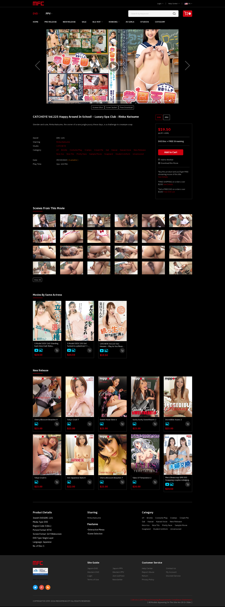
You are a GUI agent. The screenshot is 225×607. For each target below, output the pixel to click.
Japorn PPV (118, 569)
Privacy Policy (148, 582)
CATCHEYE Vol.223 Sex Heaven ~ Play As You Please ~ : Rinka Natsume (112, 345)
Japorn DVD (92, 569)
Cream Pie (92, 150)
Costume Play (70, 150)
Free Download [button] (126, 107)
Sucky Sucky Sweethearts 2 (144, 420)
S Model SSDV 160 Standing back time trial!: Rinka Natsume (46, 345)
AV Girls (130, 22)
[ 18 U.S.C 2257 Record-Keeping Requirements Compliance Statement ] (161, 600)
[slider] (104, 100)
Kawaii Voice (119, 150)
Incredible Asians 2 (173, 420)
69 (52, 150)
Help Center (174, 3)
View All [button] (37, 280)
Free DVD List (169, 192)
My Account (171, 573)
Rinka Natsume (57, 142)
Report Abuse (148, 573)
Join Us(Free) (118, 577)
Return (145, 577)
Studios (144, 22)
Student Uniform (117, 154)
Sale (84, 22)
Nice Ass (54, 154)
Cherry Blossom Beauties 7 (111, 478)
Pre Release (50, 22)
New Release (69, 22)
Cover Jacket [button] (111, 107)
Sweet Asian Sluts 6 (108, 420)
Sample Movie (90, 154)
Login (160, 3)
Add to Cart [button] (171, 152)
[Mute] (170, 100)
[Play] (112, 66)
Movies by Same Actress (49, 295)
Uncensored (132, 154)
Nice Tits (64, 154)
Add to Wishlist (165, 160)
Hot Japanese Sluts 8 (76, 478)
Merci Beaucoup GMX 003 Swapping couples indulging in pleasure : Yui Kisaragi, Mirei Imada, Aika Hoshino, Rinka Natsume (177, 479)
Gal (101, 150)
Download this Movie (168, 164)
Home (35, 22)
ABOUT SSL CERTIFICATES (40, 580)
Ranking (113, 22)
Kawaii (109, 150)
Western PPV (118, 573)
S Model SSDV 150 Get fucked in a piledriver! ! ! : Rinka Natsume (77, 345)
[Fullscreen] (174, 100)
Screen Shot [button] (98, 107)
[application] (112, 66)
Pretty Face (76, 154)
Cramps (82, 150)
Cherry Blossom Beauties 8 (46, 420)
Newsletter (118, 582)
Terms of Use (93, 582)
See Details (163, 177)
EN (188, 3)
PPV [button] (166, 117)
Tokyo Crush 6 (40, 478)
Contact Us (171, 569)
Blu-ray (97, 22)
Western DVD (93, 573)
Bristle (58, 150)
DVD (35, 13)
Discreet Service (173, 577)
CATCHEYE (55, 146)
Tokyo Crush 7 (73, 420)
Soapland (103, 154)
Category (160, 22)
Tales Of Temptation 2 (142, 478)
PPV (48, 13)
